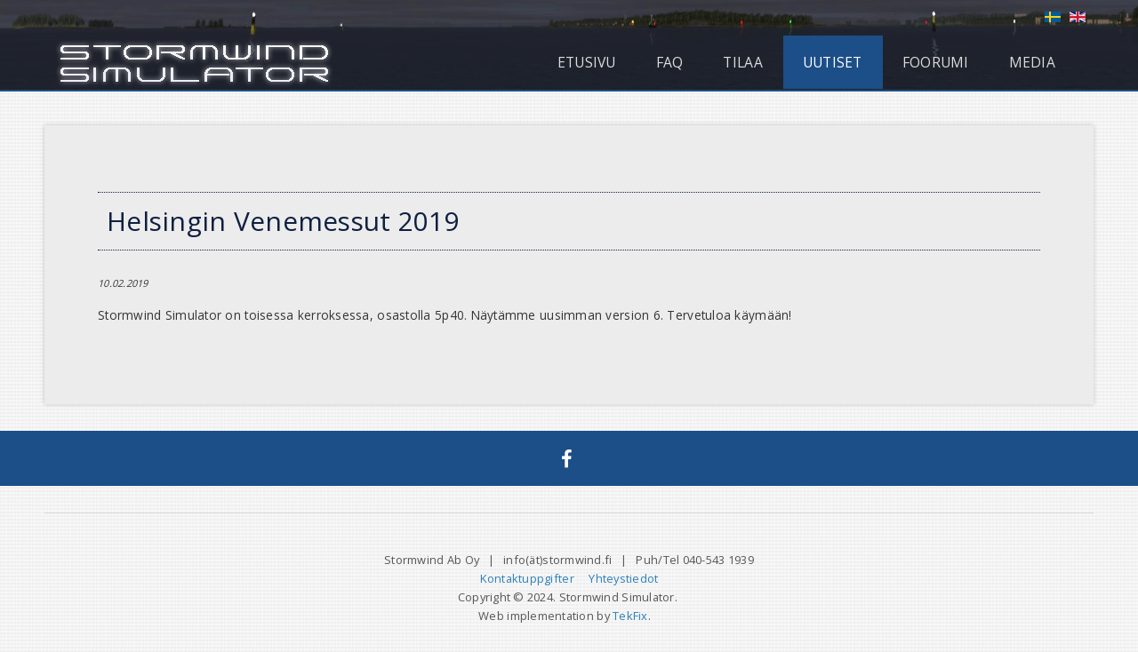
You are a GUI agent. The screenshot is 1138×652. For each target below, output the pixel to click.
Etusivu (586, 62)
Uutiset (832, 62)
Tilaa (742, 62)
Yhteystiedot (623, 578)
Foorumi (935, 62)
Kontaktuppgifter (527, 578)
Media (1032, 62)
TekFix (630, 616)
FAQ (670, 62)
